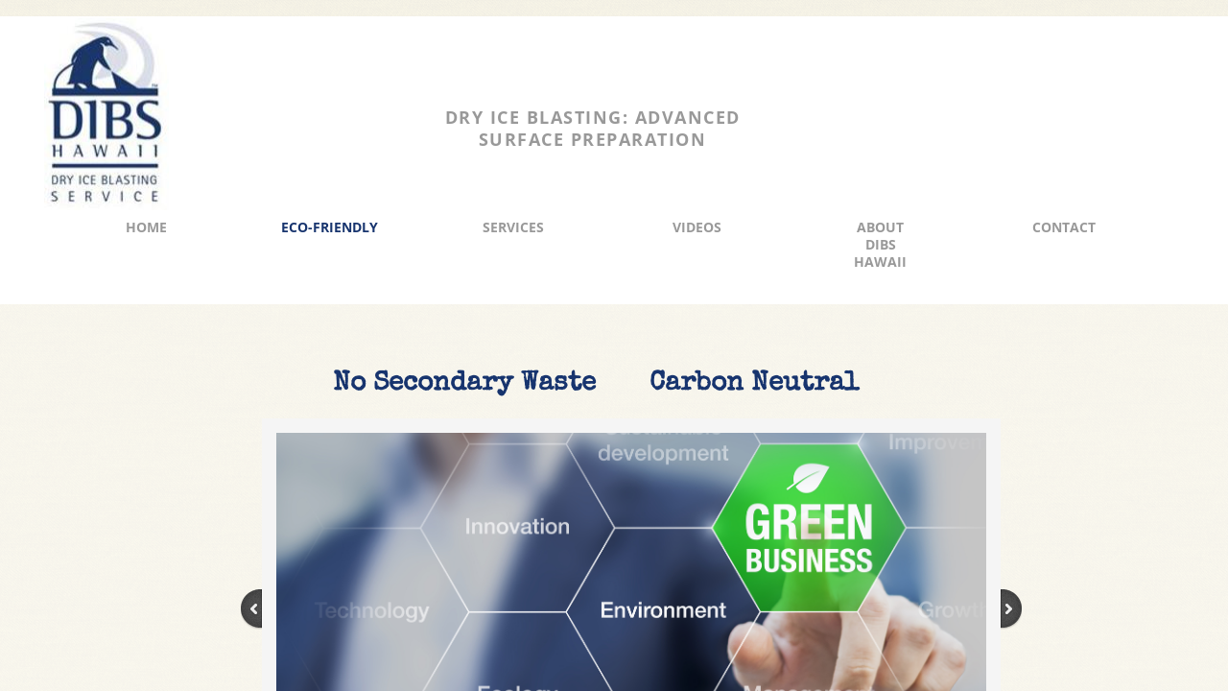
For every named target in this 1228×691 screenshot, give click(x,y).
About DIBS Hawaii (880, 244)
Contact (1064, 227)
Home (146, 227)
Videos (697, 227)
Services (513, 227)
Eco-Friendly (329, 227)
